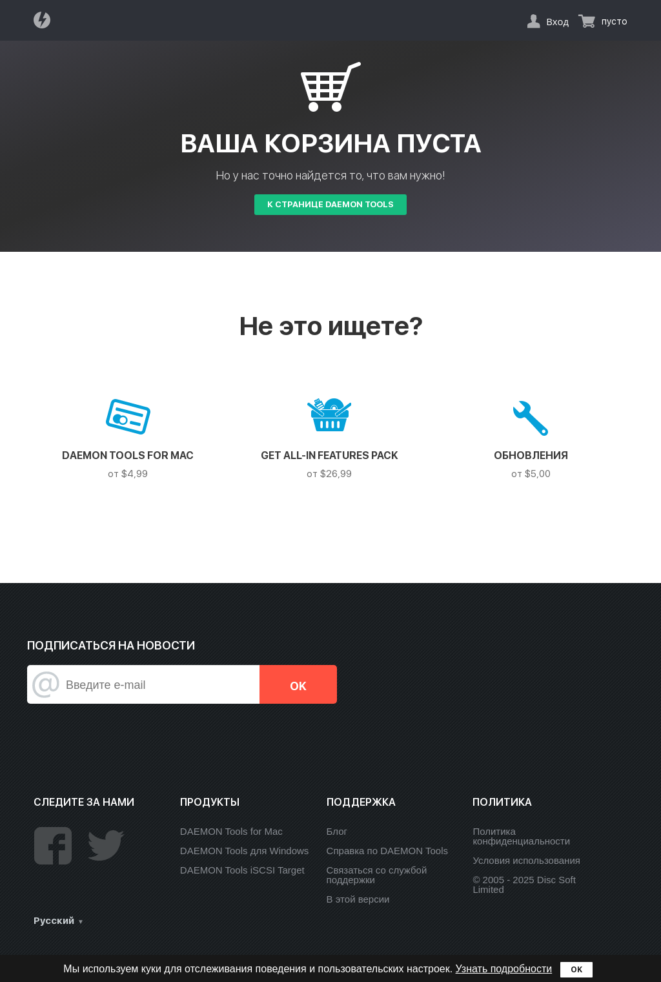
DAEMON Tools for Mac (231, 831)
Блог (337, 831)
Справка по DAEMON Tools (387, 850)
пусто (614, 21)
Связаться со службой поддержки (377, 874)
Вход (557, 21)
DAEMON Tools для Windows (244, 850)
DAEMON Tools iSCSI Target (242, 869)
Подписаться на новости (111, 645)
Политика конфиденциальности (521, 836)
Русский (54, 920)
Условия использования (526, 860)
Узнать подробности (504, 968)
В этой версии (358, 899)
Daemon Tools (46, 20)
